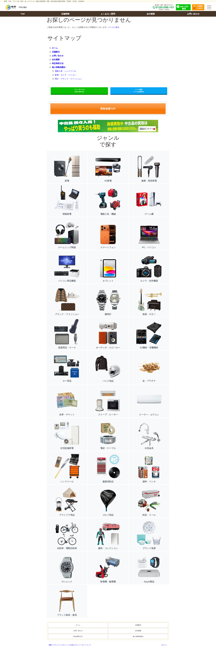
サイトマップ (86, 645)
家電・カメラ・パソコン (65, 75)
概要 (50, 645)
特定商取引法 (58, 63)
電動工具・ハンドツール (65, 71)
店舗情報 (65, 14)
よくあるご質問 (108, 14)
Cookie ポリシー (75, 645)
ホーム (55, 48)
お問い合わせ (193, 14)
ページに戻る (113, 27)
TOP (23, 14)
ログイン (164, 645)
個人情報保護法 (58, 67)
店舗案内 (56, 52)
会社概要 (151, 14)
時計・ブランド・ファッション (68, 79)
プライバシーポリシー (60, 645)
